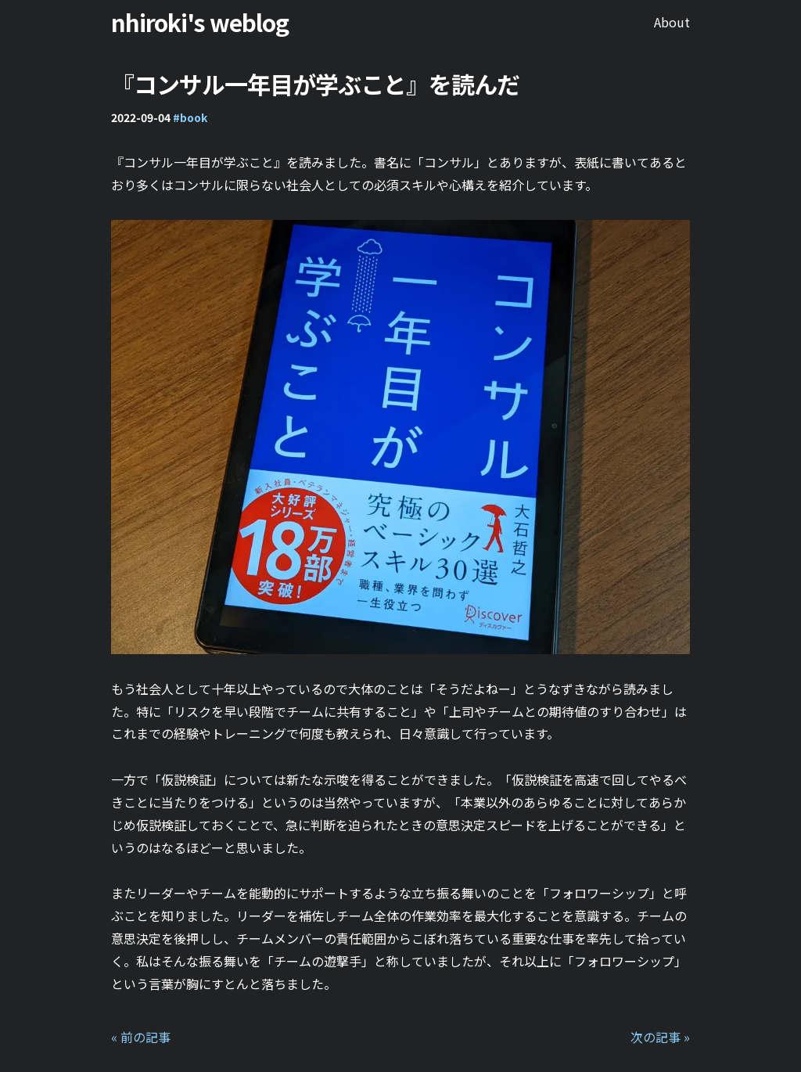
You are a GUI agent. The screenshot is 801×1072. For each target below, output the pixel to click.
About (672, 22)
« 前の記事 (141, 1036)
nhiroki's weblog (200, 22)
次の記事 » (660, 1036)
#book (190, 117)
